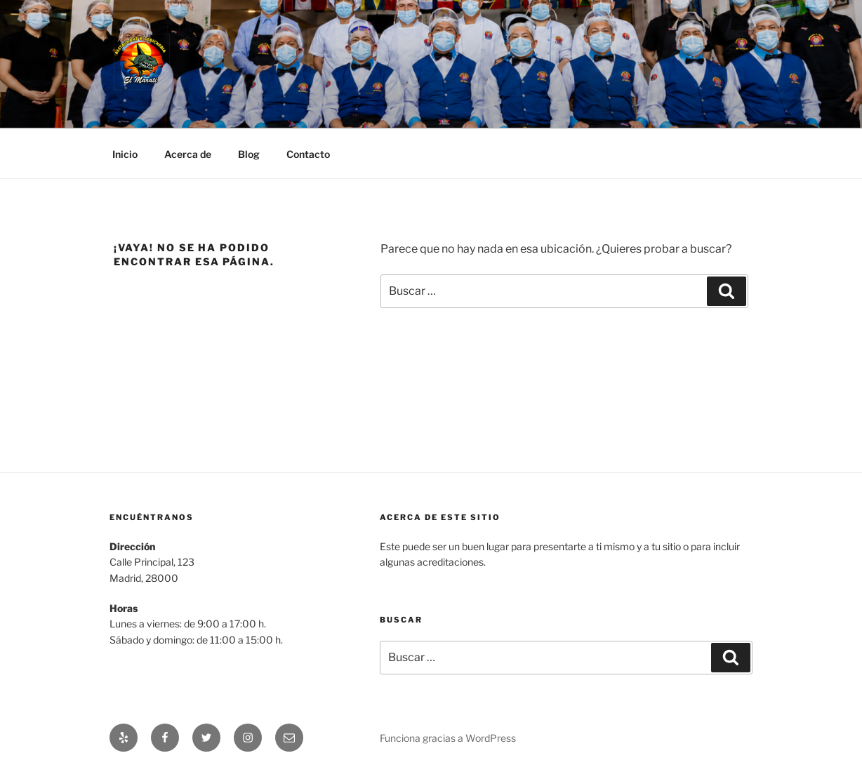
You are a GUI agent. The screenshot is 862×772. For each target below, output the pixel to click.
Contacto (308, 154)
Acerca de (187, 154)
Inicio (125, 154)
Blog (249, 154)
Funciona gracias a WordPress (448, 738)
